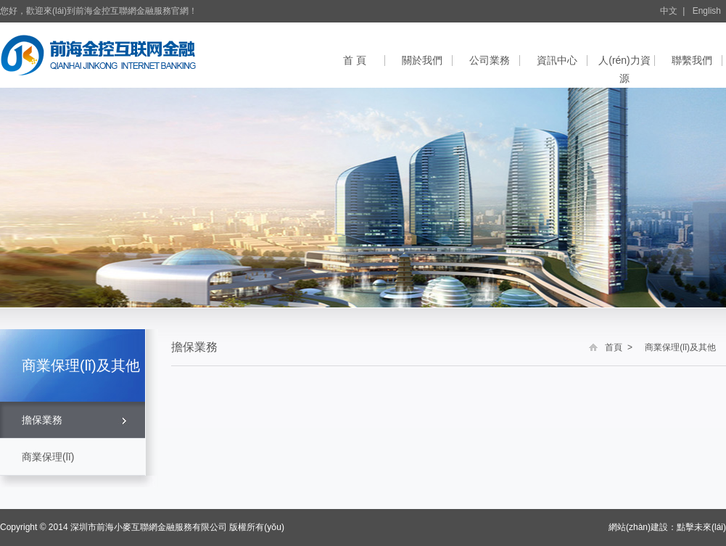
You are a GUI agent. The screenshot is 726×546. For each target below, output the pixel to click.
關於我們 (422, 60)
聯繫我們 (692, 60)
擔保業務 (42, 420)
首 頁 (354, 60)
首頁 (613, 347)
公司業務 (489, 60)
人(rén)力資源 (624, 68)
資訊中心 (557, 60)
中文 (668, 11)
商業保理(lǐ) (48, 457)
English (707, 11)
